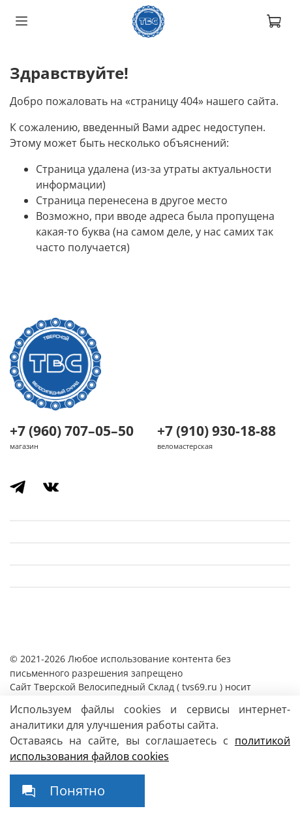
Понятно (77, 790)
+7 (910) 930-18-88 (216, 431)
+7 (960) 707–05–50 (72, 431)
